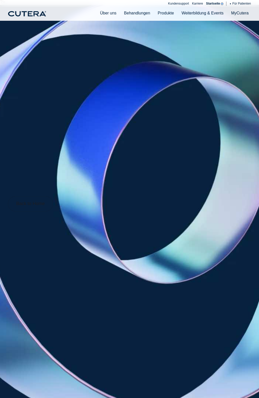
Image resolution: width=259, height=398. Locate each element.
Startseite (214, 3)
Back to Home (30, 203)
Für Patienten (240, 3)
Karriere (197, 3)
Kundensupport (178, 3)
